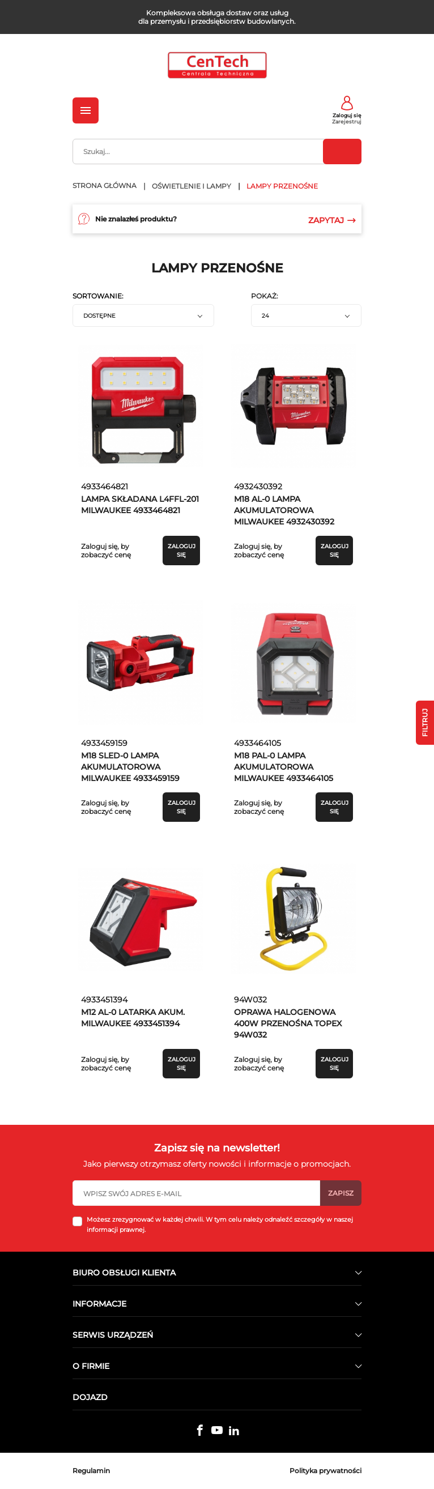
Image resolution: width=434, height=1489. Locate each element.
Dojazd (90, 1397)
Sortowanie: (98, 296)
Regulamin (91, 1470)
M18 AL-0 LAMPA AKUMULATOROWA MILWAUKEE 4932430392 (284, 510)
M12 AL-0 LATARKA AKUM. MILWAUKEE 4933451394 (133, 1018)
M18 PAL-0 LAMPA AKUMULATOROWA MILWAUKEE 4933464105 (283, 766)
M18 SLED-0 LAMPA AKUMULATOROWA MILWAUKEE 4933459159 (130, 766)
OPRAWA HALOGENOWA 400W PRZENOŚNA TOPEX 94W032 (288, 1023)
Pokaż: (264, 296)
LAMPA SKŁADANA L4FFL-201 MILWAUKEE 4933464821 (140, 504)
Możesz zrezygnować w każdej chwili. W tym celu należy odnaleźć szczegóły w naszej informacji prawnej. (220, 1224)
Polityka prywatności (325, 1470)
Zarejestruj (346, 121)
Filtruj (424, 723)
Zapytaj (332, 220)
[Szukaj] (217, 151)
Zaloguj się (347, 115)
